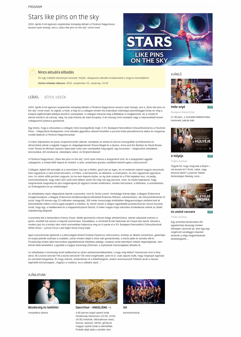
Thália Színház (179, 161)
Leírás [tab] (33, 97)
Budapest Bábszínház (183, 112)
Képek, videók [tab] (55, 97)
